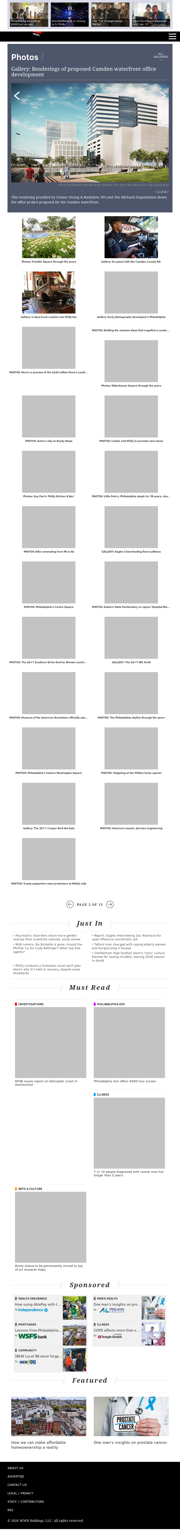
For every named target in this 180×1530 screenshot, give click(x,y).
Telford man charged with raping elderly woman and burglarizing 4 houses (129, 947)
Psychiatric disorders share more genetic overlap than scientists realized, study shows (46, 938)
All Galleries (161, 55)
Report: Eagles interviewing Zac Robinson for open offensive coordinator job (126, 938)
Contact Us (17, 1485)
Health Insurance (32, 1299)
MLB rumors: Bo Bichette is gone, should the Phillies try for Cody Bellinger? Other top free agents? (47, 949)
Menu (172, 36)
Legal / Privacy (20, 1494)
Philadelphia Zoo (111, 1005)
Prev (36, 130)
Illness (103, 1095)
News (36, 34)
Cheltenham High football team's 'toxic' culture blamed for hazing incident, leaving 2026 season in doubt (128, 957)
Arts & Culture (30, 1190)
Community (27, 1351)
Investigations (31, 1005)
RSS (10, 1511)
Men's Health (107, 1299)
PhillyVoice (11, 36)
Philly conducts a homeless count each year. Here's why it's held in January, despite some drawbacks (47, 970)
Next (118, 130)
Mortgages (27, 1325)
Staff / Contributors (26, 1502)
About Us (15, 1469)
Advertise (16, 1477)
